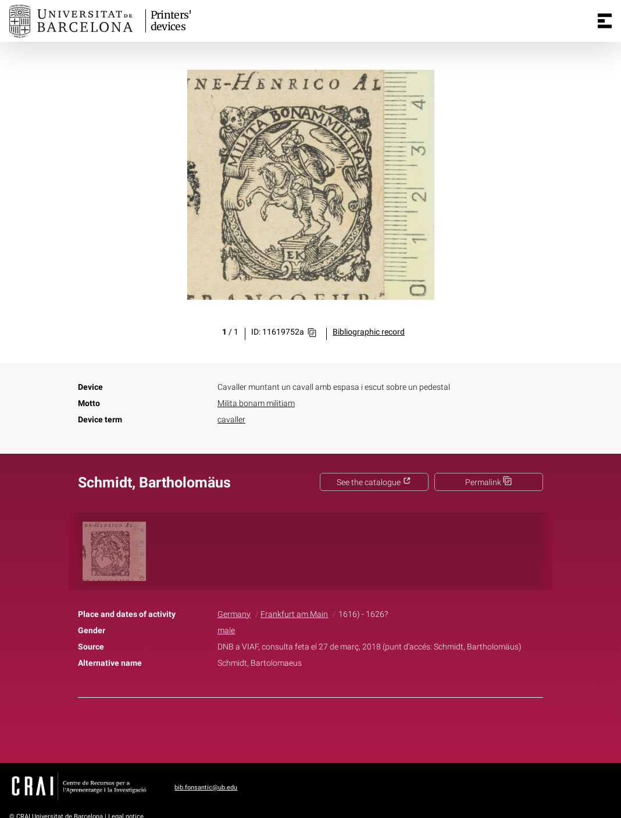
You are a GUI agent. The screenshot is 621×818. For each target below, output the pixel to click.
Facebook (278, 728)
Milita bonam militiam (256, 403)
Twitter (304, 728)
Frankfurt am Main (294, 614)
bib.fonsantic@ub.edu (205, 787)
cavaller (231, 420)
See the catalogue (374, 482)
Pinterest (331, 728)
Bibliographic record (369, 332)
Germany (234, 614)
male (226, 631)
